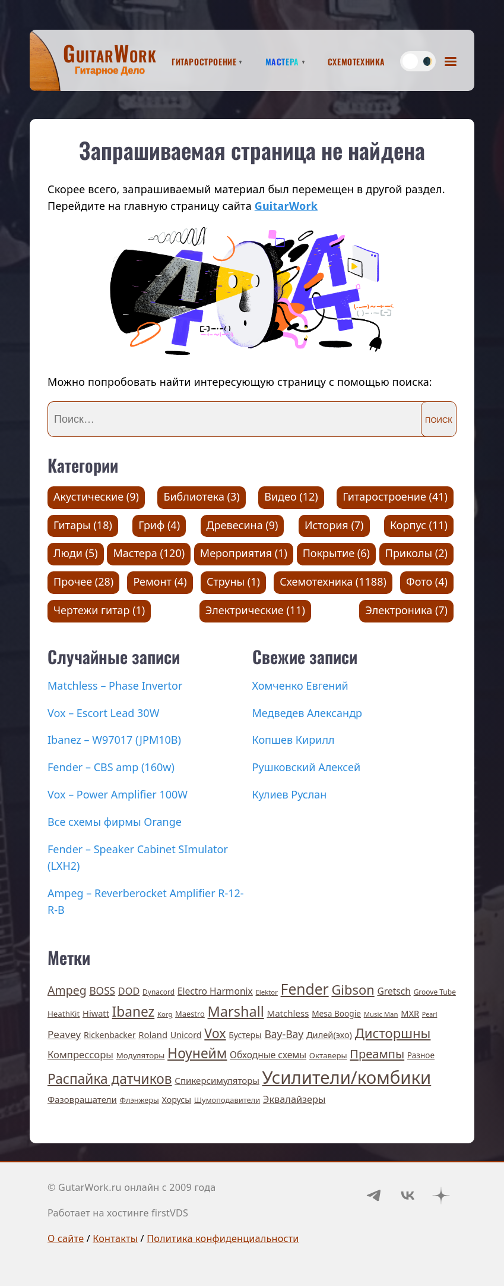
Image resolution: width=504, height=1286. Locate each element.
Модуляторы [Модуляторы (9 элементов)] (140, 1055)
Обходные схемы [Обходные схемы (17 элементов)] (268, 1054)
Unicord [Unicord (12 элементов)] (186, 1034)
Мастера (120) (149, 553)
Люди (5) (75, 553)
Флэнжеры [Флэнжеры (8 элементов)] (139, 1100)
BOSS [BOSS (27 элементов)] (102, 991)
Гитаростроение (204, 60)
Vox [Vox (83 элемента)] (215, 1033)
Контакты (115, 1238)
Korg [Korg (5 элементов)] (164, 1014)
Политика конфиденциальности (223, 1238)
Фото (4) (427, 581)
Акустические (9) (96, 496)
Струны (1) (233, 581)
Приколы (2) (416, 553)
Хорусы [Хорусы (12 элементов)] (177, 1099)
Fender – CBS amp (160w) (111, 767)
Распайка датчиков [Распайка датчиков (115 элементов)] (109, 1079)
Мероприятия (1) (243, 553)
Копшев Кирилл (293, 739)
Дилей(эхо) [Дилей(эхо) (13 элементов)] (329, 1034)
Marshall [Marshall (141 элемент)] (236, 1011)
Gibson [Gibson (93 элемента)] (352, 989)
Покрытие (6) (336, 553)
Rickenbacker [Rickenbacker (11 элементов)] (110, 1034)
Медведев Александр (307, 713)
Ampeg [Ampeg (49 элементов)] (67, 990)
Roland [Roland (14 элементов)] (152, 1034)
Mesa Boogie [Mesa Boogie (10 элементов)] (336, 1013)
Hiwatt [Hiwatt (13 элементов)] (96, 1013)
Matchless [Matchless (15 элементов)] (288, 1013)
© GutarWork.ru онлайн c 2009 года (131, 1187)
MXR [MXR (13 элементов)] (410, 1013)
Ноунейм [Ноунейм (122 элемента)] (197, 1052)
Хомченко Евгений (300, 685)
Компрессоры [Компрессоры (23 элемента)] (80, 1054)
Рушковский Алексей (306, 767)
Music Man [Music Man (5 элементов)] (381, 1014)
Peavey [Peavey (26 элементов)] (64, 1034)
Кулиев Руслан (289, 794)
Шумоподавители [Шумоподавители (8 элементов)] (227, 1100)
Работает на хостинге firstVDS (117, 1212)
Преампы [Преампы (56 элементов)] (377, 1054)
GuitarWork (286, 206)
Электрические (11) (255, 610)
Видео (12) (291, 496)
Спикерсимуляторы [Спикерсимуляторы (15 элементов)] (217, 1080)
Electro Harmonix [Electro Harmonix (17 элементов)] (215, 991)
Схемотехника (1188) (333, 581)
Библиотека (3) (201, 496)
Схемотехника (356, 60)
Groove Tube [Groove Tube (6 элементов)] (435, 992)
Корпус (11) (419, 525)
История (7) (334, 525)
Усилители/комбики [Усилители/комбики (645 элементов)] (347, 1077)
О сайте (65, 1238)
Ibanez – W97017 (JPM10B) (114, 739)
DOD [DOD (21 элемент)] (129, 991)
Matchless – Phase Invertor (114, 685)
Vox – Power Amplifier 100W (117, 794)
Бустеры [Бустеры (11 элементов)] (245, 1034)
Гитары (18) (82, 525)
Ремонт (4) (159, 581)
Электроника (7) (406, 610)
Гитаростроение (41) (395, 496)
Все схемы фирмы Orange (114, 822)
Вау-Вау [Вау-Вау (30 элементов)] (283, 1034)
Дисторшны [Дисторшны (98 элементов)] (393, 1033)
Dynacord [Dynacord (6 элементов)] (158, 992)
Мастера (282, 60)
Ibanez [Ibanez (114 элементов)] (133, 1011)
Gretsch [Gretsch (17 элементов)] (394, 991)
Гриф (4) (159, 525)
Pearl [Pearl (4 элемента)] (430, 1014)
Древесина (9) (242, 525)
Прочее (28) (83, 581)
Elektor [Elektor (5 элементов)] (267, 992)
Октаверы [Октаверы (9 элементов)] (328, 1055)
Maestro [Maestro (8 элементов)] (190, 1013)
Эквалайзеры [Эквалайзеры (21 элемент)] (294, 1099)
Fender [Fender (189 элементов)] (305, 989)
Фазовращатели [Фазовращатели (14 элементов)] (82, 1099)
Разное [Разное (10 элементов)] (421, 1055)
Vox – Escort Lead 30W (103, 713)
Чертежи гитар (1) (99, 610)
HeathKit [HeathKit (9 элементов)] (63, 1013)
